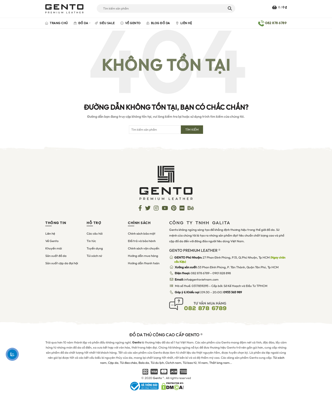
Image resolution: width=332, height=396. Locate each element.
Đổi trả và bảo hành (142, 241)
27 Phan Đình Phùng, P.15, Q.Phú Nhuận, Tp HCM (229, 259)
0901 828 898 (221, 273)
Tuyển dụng (95, 248)
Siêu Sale (105, 23)
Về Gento (130, 23)
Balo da (143, 362)
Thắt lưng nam (219, 362)
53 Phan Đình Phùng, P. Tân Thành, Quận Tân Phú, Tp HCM (227, 267)
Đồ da (81, 23)
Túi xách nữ (94, 255)
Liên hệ (184, 23)
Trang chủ (56, 23)
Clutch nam (173, 362)
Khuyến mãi (53, 248)
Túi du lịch (157, 362)
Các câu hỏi (94, 233)
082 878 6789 (200, 273)
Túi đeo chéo (128, 362)
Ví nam (203, 362)
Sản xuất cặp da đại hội (61, 263)
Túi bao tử (189, 362)
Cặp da (113, 362)
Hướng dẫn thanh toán (143, 263)
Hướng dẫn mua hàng (143, 255)
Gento (157, 378)
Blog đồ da (158, 23)
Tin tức (91, 241)
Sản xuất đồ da (55, 255)
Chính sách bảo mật (141, 233)
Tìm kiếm (229, 8)
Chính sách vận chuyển (143, 248)
